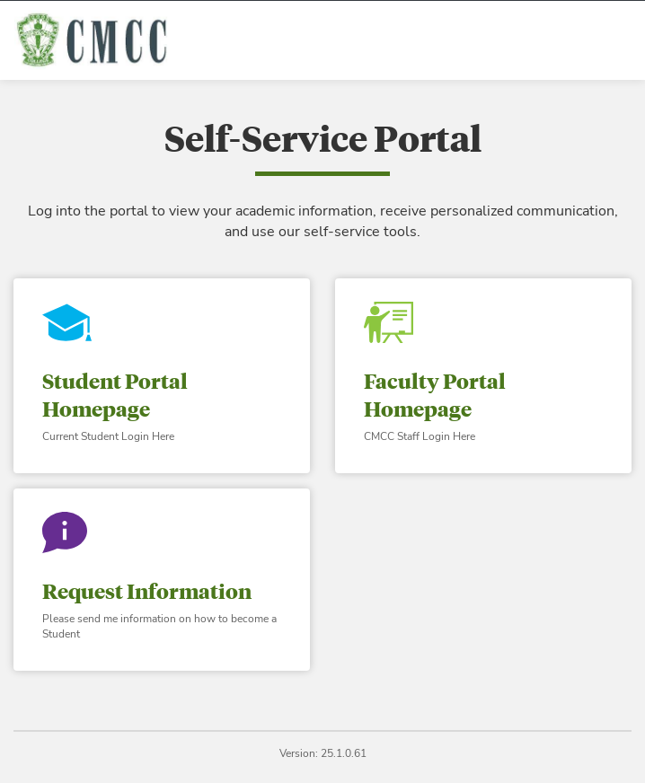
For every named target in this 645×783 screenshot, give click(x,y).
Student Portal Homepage (115, 394)
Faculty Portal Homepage (435, 394)
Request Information (147, 590)
